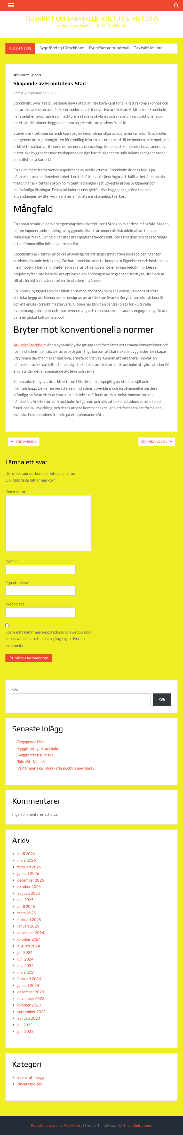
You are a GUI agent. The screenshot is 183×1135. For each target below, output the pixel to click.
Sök (15, 690)
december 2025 (30, 880)
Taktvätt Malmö (148, 48)
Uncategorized (29, 1084)
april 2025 (26, 906)
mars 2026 (26, 860)
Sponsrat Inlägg (27, 75)
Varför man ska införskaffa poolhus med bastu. (56, 768)
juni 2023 (25, 1031)
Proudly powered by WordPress (56, 1125)
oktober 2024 (29, 939)
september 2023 (31, 1011)
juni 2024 (25, 959)
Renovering (26, 441)
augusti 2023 (28, 1018)
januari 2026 (28, 873)
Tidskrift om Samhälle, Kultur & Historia (91, 18)
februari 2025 (29, 919)
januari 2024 (28, 985)
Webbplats (14, 604)
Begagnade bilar (31, 741)
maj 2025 (25, 899)
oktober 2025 (29, 886)
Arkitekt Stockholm (29, 344)
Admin (18, 93)
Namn (11, 561)
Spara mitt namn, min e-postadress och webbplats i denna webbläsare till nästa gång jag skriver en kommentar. (48, 639)
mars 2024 (26, 972)
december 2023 (30, 991)
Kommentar (16, 491)
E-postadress (17, 582)
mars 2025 (26, 912)
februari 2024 (29, 978)
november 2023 (30, 998)
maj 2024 (25, 965)
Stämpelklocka (154, 441)
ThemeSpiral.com (137, 1125)
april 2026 (26, 853)
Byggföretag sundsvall (109, 48)
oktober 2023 (29, 1005)
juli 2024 (25, 952)
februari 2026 (29, 867)
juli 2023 (25, 1024)
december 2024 (30, 932)
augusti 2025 (28, 893)
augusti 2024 (28, 946)
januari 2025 (28, 926)
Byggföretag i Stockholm (61, 48)
